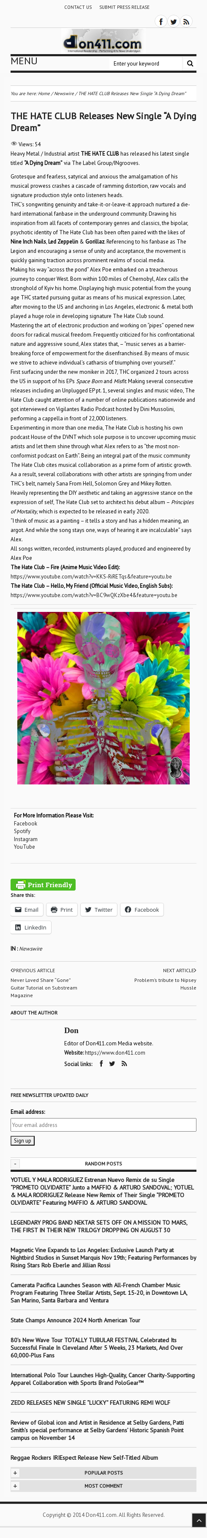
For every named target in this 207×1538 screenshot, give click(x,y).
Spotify (22, 831)
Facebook (25, 823)
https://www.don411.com (115, 1052)
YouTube (24, 846)
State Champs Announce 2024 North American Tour (75, 1320)
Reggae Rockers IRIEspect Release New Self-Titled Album (85, 1457)
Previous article (33, 970)
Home (44, 93)
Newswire (30, 948)
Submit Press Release (124, 7)
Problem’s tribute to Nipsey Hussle (165, 984)
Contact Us (78, 7)
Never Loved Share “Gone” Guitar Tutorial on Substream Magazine (44, 987)
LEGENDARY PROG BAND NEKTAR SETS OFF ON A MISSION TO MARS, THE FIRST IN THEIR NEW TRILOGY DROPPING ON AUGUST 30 (99, 1226)
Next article (179, 970)
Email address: (28, 1112)
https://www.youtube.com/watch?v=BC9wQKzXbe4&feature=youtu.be (94, 595)
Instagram (26, 839)
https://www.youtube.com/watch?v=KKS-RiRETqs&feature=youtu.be (91, 576)
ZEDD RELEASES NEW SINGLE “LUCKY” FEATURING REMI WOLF (90, 1402)
